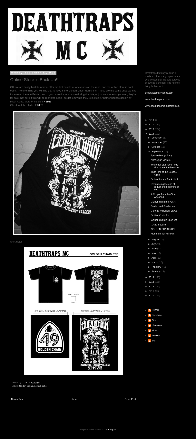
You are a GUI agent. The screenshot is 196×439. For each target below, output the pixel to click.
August (156, 239)
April (154, 257)
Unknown (157, 325)
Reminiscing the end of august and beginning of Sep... (165, 187)
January (156, 271)
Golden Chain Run (160, 215)
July (154, 244)
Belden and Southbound (163, 206)
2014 (152, 277)
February (157, 267)
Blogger (112, 429)
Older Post (130, 399)
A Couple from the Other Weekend (163, 195)
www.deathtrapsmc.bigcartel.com (162, 106)
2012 (152, 286)
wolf (154, 340)
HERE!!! (38, 105)
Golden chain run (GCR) (163, 201)
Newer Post (17, 399)
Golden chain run (27, 386)
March (155, 262)
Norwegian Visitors (161, 160)
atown (155, 330)
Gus (154, 320)
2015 (152, 133)
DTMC (155, 310)
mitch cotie (41, 386)
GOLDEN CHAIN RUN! (163, 229)
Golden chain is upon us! (164, 220)
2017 (152, 124)
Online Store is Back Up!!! (164, 179)
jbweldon (156, 335)
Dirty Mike (157, 315)
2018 (152, 120)
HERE (47, 101)
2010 (152, 295)
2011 (152, 291)
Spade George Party (161, 155)
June (154, 248)
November (157, 142)
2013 (152, 282)
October (156, 147)
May (154, 253)
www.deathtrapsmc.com (157, 99)
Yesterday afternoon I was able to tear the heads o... (166, 166)
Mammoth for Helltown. (163, 233)
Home (74, 399)
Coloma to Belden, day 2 (164, 210)
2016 (152, 129)
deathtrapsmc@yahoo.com (159, 92)
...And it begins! (159, 224)
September (158, 151)
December (157, 137)
